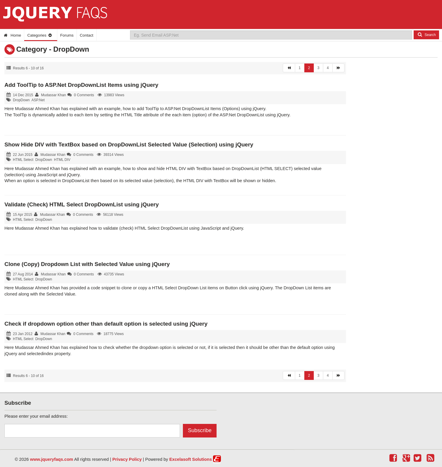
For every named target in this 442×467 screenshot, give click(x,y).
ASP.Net (38, 100)
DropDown (21, 100)
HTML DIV (62, 160)
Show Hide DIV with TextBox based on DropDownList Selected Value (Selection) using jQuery (128, 144)
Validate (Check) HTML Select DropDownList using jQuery (81, 204)
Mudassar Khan (53, 95)
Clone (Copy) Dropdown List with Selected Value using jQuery (87, 264)
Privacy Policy (127, 459)
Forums (67, 35)
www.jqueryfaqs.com (51, 459)
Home (12, 35)
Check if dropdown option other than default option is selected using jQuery (105, 324)
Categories (39, 35)
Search (426, 34)
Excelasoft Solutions (190, 459)
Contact (86, 35)
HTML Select (23, 160)
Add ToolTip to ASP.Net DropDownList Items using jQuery (81, 85)
